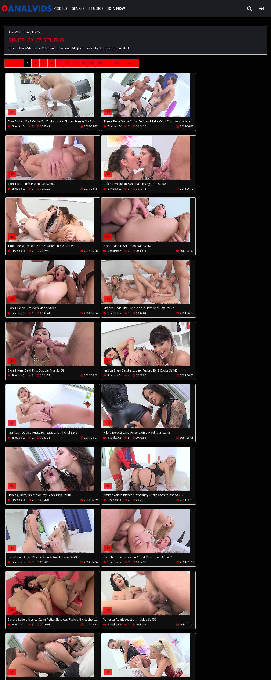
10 (100, 63)
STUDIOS (97, 8)
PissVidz (100, 660)
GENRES (79, 8)
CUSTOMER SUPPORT (38, 660)
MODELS (62, 8)
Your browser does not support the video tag (50, 98)
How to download (73, 660)
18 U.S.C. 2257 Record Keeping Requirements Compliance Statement (138, 672)
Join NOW (11, 660)
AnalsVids (15, 32)
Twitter (117, 660)
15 (116, 63)
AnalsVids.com (27, 8)
